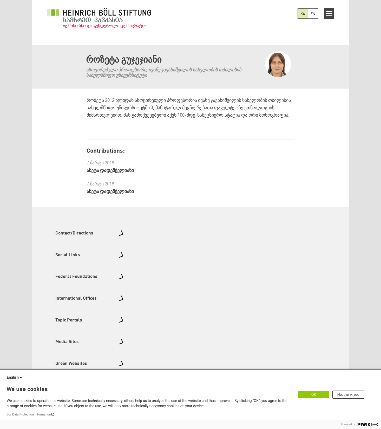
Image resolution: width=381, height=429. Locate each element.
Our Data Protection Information (28, 414)
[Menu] (329, 13)
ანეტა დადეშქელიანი (110, 170)
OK (313, 394)
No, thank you (348, 394)
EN (313, 14)
